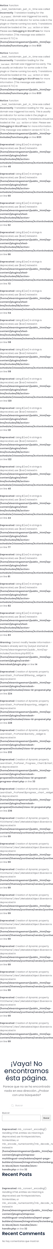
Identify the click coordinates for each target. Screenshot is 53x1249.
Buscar (6, 1113)
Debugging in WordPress (26, 31)
